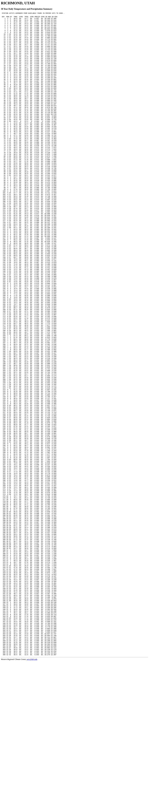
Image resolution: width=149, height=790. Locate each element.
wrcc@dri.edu (32, 788)
